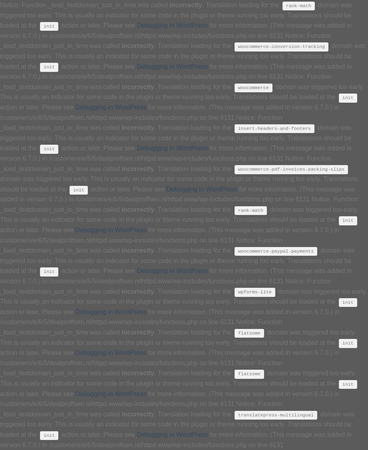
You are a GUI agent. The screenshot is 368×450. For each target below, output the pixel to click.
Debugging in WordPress (172, 25)
